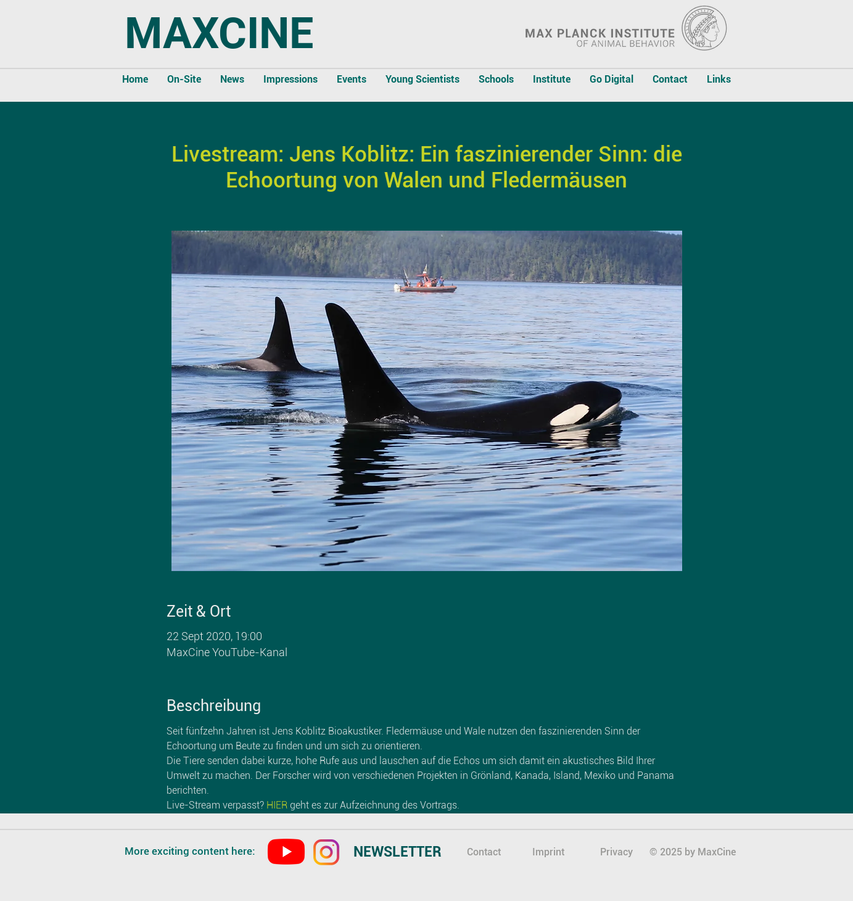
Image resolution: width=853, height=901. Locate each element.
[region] (408, 853)
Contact (484, 852)
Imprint (548, 852)
